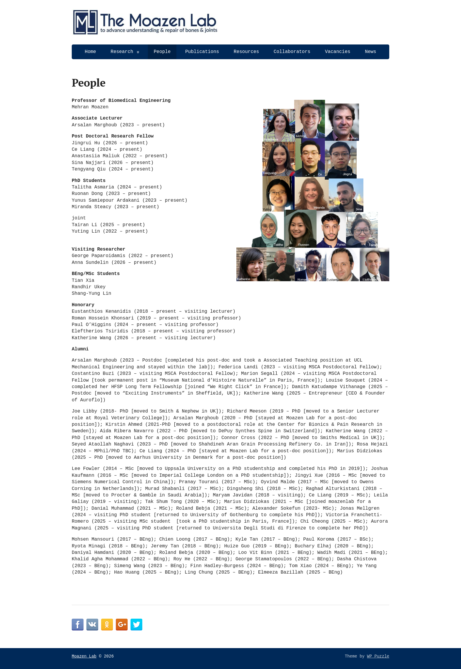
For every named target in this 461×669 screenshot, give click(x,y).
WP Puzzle (378, 656)
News (370, 51)
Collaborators (292, 51)
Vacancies (337, 51)
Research (122, 51)
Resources (246, 51)
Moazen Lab (84, 656)
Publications (202, 51)
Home (90, 51)
